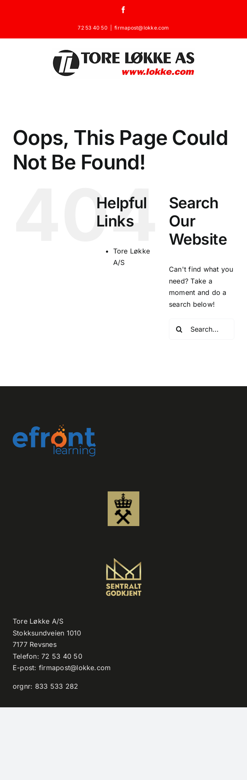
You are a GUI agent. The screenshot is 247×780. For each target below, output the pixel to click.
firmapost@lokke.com (141, 28)
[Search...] (201, 329)
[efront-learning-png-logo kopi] (54, 428)
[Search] (179, 329)
